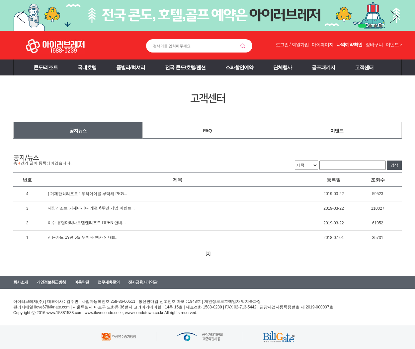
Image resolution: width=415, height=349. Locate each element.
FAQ (207, 130)
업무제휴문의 (109, 282)
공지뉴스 (78, 130)
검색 (394, 165)
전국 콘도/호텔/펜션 (185, 67)
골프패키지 (323, 67)
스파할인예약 (239, 67)
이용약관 (81, 282)
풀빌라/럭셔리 (130, 67)
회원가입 (300, 44)
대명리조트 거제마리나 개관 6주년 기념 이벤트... (91, 208)
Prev (21, 16)
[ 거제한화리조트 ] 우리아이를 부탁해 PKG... (87, 193)
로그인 (282, 44)
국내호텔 (87, 67)
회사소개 (20, 282)
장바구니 (374, 44)
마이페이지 (322, 44)
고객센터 (364, 67)
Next (394, 16)
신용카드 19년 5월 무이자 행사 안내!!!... (83, 237)
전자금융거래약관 (142, 282)
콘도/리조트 (46, 67)
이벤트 (336, 130)
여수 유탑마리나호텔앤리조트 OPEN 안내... (86, 222)
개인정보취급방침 (51, 282)
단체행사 (282, 67)
